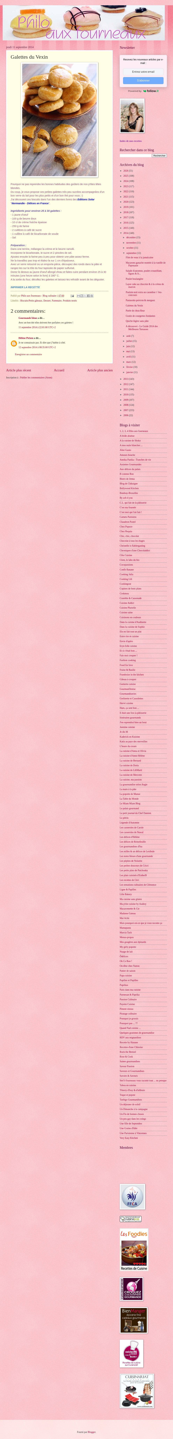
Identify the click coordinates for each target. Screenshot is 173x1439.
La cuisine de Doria (129, 765)
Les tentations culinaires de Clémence (138, 884)
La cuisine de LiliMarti (131, 770)
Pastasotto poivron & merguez (140, 300)
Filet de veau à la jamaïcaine (139, 257)
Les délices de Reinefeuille (133, 841)
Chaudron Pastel (128, 522)
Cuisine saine (126, 612)
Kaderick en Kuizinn (130, 736)
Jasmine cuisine (127, 727)
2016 (126, 222)
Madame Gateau (128, 913)
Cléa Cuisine (126, 555)
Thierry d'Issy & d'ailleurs (132, 1090)
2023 (126, 186)
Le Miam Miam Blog (130, 803)
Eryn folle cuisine (128, 646)
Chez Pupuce (126, 526)
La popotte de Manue (130, 794)
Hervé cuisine (126, 703)
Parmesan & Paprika (129, 994)
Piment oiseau (126, 1009)
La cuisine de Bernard (130, 760)
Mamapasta (125, 928)
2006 (126, 415)
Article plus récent (18, 370)
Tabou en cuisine (128, 1085)
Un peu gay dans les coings (133, 1119)
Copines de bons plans (130, 588)
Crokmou (124, 593)
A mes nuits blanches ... (131, 445)
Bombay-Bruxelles (129, 493)
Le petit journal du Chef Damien (135, 813)
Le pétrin (124, 818)
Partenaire (57, 300)
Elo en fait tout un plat (130, 631)
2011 (126, 389)
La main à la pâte (128, 789)
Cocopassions (126, 564)
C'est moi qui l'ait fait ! (131, 512)
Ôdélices (124, 956)
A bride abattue (127, 436)
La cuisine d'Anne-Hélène (132, 755)
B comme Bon (127, 474)
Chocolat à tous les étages (132, 541)
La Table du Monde (129, 798)
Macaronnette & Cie (129, 908)
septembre (131, 253)
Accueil (59, 370)
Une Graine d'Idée (128, 1128)
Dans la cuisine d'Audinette (133, 622)
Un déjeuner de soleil (130, 1104)
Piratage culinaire (128, 1013)
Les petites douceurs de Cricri (134, 865)
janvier (130, 372)
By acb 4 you (126, 498)
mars (129, 362)
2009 (126, 400)
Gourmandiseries (128, 693)
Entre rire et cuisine (129, 636)
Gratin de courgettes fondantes (140, 316)
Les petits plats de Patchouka (134, 870)
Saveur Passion (127, 1066)
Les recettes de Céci (129, 880)
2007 (126, 410)
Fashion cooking (128, 660)
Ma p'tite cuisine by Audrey (133, 904)
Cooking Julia (126, 574)
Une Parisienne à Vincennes (133, 1133)
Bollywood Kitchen (129, 488)
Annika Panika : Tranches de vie (135, 459)
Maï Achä (124, 918)
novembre (131, 242)
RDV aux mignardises (130, 1037)
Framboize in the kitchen (132, 674)
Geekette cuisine (128, 684)
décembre (131, 237)
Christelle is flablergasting (132, 545)
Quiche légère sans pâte (137, 321)
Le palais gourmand (129, 808)
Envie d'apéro (126, 641)
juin (128, 346)
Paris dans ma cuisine (130, 989)
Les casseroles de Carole (131, 827)
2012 (126, 384)
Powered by (143, 91)
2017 (126, 217)
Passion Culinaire (128, 999)
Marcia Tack (126, 932)
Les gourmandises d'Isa (131, 846)
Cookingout (125, 584)
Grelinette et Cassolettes (131, 698)
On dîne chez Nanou (129, 966)
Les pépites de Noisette (131, 861)
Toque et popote (127, 1095)
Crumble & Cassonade (131, 598)
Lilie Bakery (126, 894)
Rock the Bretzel (128, 1052)
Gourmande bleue (28, 318)
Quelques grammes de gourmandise (137, 1032)
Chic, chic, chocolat (129, 536)
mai (128, 351)
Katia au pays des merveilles (133, 741)
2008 (126, 405)
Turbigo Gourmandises (131, 1099)
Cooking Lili (126, 579)
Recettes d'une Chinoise (131, 1047)
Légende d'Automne (129, 822)
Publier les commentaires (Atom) (36, 377)
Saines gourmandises (130, 1061)
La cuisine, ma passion (131, 779)
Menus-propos (127, 937)
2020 (126, 202)
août (128, 336)
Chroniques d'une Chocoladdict (135, 550)
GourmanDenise (127, 689)
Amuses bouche (127, 455)
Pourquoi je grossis (129, 1018)
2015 (126, 228)
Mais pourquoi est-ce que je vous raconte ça (141, 923)
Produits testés (70, 300)
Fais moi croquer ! (129, 655)
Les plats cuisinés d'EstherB (133, 875)
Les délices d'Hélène (130, 837)
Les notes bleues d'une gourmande (136, 856)
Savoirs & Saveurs (129, 1076)
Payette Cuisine (127, 1004)
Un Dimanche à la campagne (133, 1109)
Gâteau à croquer (128, 679)
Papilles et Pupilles (129, 980)
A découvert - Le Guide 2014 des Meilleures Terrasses (142, 328)
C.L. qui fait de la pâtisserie (133, 502)
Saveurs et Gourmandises (132, 1071)
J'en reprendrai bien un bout (133, 722)
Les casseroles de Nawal (131, 832)
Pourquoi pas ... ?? (129, 1023)
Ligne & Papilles (128, 889)
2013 (126, 379)
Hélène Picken (26, 338)
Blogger (91, 1432)
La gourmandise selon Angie (133, 784)
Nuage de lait (126, 951)
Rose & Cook (126, 1056)
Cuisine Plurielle (128, 607)
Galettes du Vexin (134, 305)
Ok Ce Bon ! (126, 961)
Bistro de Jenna (127, 479)
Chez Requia (126, 531)
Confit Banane (127, 569)
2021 (126, 196)
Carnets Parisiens (128, 517)
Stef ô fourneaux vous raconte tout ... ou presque (143, 1080)
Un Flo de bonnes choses (132, 1114)
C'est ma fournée (128, 507)
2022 (126, 191)
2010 (126, 394)
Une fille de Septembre (131, 1123)
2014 (126, 233)
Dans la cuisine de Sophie (132, 627)
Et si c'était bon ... (128, 650)
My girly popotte (128, 947)
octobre (130, 248)
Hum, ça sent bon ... (129, 708)
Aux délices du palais (130, 469)
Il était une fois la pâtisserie (133, 713)
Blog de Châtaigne (129, 483)
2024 (126, 181)
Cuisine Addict (127, 603)
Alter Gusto (125, 450)
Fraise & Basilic (127, 670)
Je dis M (124, 732)
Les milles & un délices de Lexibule (137, 851)
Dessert (47, 300)
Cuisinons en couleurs (130, 617)
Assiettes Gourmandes (130, 464)
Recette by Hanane (129, 1042)
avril (128, 356)
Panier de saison (127, 971)
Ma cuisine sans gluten (131, 899)
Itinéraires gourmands (130, 717)
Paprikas (124, 985)
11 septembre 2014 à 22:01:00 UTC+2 (37, 327)
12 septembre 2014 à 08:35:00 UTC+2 (37, 347)
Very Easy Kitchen (129, 1138)
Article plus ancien (100, 370)
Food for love (126, 665)
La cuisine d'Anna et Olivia (133, 751)
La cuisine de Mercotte (131, 775)
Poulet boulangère (134, 279)
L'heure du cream (128, 746)
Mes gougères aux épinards (133, 942)
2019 (126, 207)
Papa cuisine (126, 975)
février (129, 367)
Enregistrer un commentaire (28, 354)
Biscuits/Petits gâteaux (31, 300)
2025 (126, 176)
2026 (126, 170)
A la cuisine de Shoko (130, 440)
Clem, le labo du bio (129, 560)
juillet (129, 341)
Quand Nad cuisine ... (130, 1028)
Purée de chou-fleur (135, 310)
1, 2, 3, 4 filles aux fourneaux (134, 431)
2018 (126, 212)
